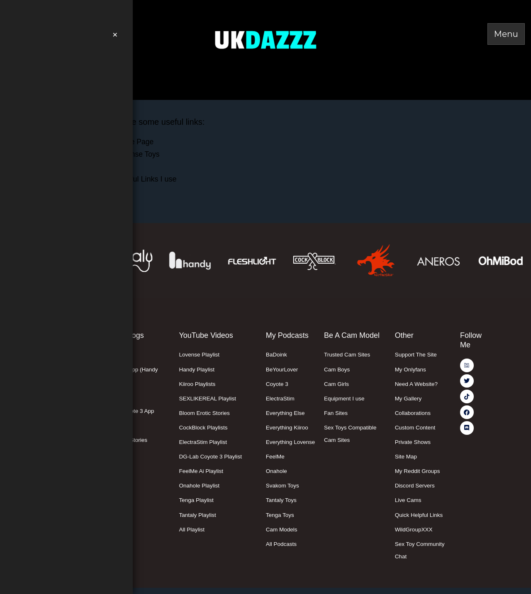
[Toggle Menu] (506, 34)
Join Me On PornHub (79, 10)
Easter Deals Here (63, 72)
